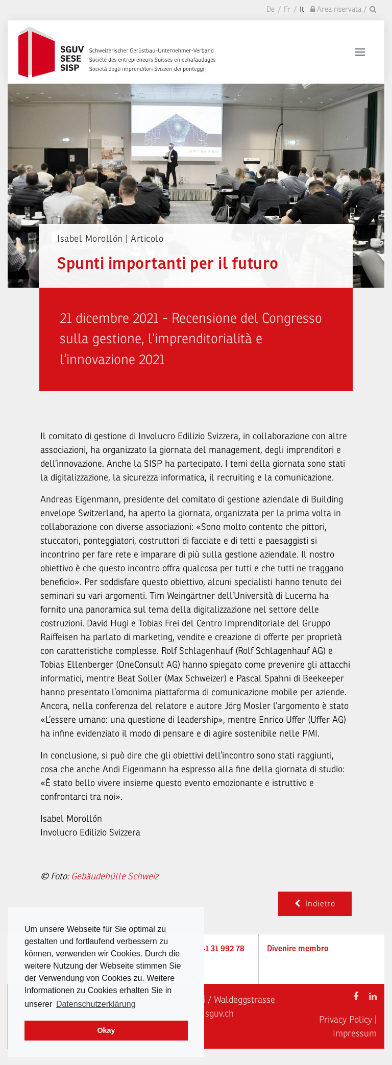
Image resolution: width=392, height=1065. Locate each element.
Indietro (315, 903)
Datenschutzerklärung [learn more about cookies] (96, 1004)
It (302, 9)
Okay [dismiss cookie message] (106, 1030)
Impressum (355, 1033)
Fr (287, 9)
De (270, 9)
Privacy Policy (345, 1020)
